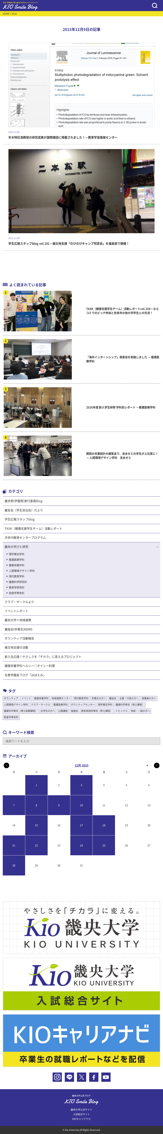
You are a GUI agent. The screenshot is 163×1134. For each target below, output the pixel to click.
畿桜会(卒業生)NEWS (18, 629)
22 (36, 845)
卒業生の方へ (99, 698)
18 (103, 825)
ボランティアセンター (83, 704)
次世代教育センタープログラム (25, 537)
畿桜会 (112, 698)
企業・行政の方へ (129, 698)
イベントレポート (16, 611)
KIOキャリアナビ (81, 1119)
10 (81, 805)
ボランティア (11, 698)
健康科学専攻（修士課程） (130, 704)
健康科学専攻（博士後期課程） (20, 711)
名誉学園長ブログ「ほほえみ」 (25, 675)
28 (13, 865)
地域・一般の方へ (140, 711)
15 (36, 825)
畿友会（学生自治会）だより (24, 510)
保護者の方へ (149, 698)
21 (13, 845)
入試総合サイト (81, 1114)
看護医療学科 (16, 559)
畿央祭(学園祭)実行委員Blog (23, 500)
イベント (26, 698)
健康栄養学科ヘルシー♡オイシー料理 (30, 665)
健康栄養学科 (16, 565)
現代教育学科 (16, 576)
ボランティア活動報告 (19, 638)
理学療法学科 (16, 554)
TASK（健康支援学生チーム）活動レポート (33, 528)
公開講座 (63, 711)
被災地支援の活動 (16, 647)
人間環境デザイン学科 (22, 571)
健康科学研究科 (18, 582)
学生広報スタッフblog (20, 519)
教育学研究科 (16, 587)
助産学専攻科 (16, 593)
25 (103, 845)
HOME (6, 14)
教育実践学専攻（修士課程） (96, 711)
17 (81, 825)
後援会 (74, 711)
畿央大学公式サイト (81, 1109)
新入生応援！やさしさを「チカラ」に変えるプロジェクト (43, 656)
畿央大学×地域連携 (18, 620)
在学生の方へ (48, 711)
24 (81, 845)
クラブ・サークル (40, 704)
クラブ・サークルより (19, 601)
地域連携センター (61, 698)
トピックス (122, 711)
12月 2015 (81, 765)
